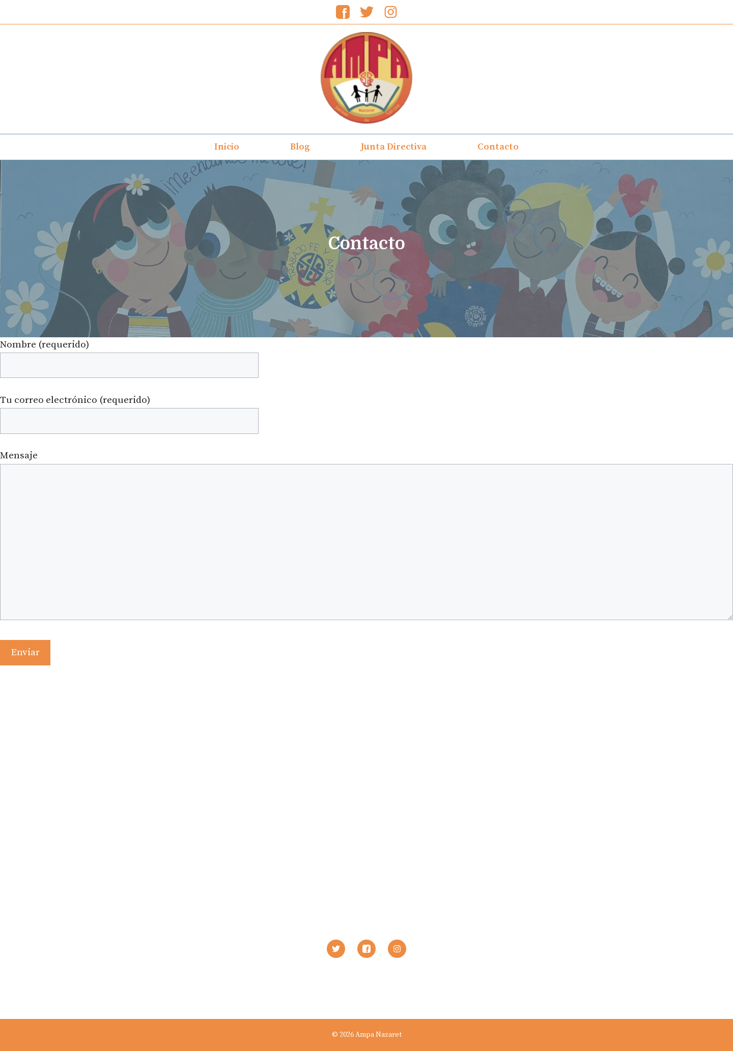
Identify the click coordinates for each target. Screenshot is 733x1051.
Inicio (226, 147)
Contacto (498, 147)
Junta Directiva (394, 147)
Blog (300, 147)
